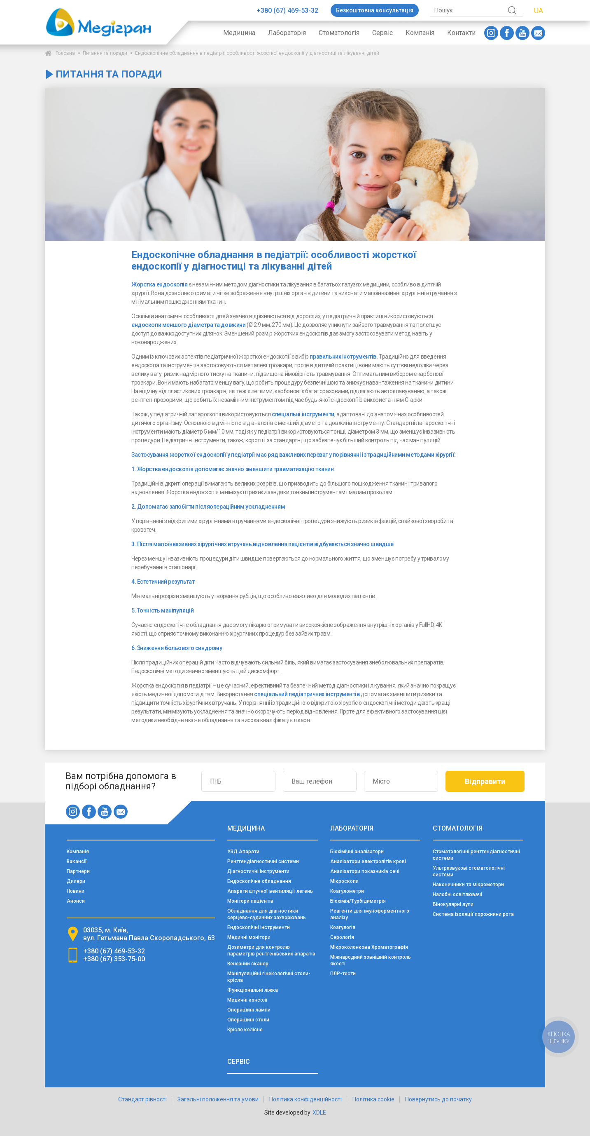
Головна (65, 53)
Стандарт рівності (142, 1099)
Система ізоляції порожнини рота (473, 914)
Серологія (342, 937)
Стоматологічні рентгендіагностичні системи (476, 855)
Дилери (76, 881)
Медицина (239, 33)
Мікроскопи (344, 881)
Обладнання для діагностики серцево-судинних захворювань (266, 914)
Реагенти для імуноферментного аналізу (369, 914)
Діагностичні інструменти (258, 871)
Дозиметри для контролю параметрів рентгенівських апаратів (271, 950)
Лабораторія (287, 33)
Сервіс (382, 33)
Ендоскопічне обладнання (259, 881)
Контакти (461, 33)
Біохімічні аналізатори (357, 851)
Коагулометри (347, 891)
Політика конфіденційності (305, 1099)
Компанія (420, 33)
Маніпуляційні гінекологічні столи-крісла (268, 977)
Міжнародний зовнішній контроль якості (370, 960)
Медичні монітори (249, 937)
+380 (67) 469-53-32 (287, 10)
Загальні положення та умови (218, 1099)
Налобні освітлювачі (457, 894)
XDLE (319, 1112)
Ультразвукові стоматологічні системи (469, 871)
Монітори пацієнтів (250, 901)
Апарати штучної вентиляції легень (270, 891)
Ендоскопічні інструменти (258, 927)
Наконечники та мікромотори (468, 884)
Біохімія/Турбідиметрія (358, 901)
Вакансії (77, 861)
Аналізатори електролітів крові (368, 861)
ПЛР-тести (343, 973)
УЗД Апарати (243, 851)
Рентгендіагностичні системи (263, 861)
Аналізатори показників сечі (364, 871)
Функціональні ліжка (252, 990)
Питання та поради (105, 53)
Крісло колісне (245, 1030)
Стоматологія (339, 33)
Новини (75, 891)
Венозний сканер (247, 964)
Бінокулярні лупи (453, 904)
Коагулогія (342, 927)
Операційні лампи (249, 1010)
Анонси (76, 901)
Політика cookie (373, 1099)
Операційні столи (248, 1020)
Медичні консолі (247, 1000)
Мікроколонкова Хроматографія (369, 947)
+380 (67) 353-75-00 (114, 959)
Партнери (78, 871)
